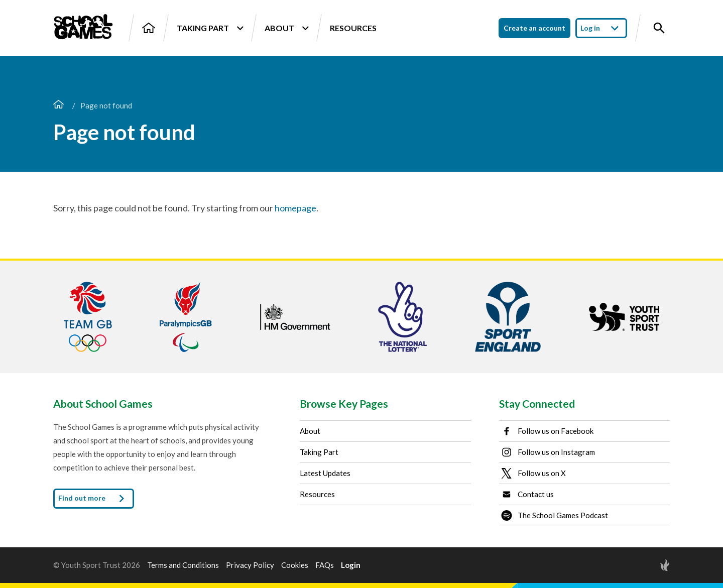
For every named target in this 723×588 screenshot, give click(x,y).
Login (350, 565)
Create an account (534, 28)
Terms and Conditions (183, 565)
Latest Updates (325, 473)
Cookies (294, 565)
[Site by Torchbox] (645, 565)
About (286, 28)
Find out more (93, 498)
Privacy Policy (250, 565)
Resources (353, 28)
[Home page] (58, 105)
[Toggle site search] (659, 28)
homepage (295, 207)
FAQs (324, 565)
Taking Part (210, 28)
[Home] (148, 28)
